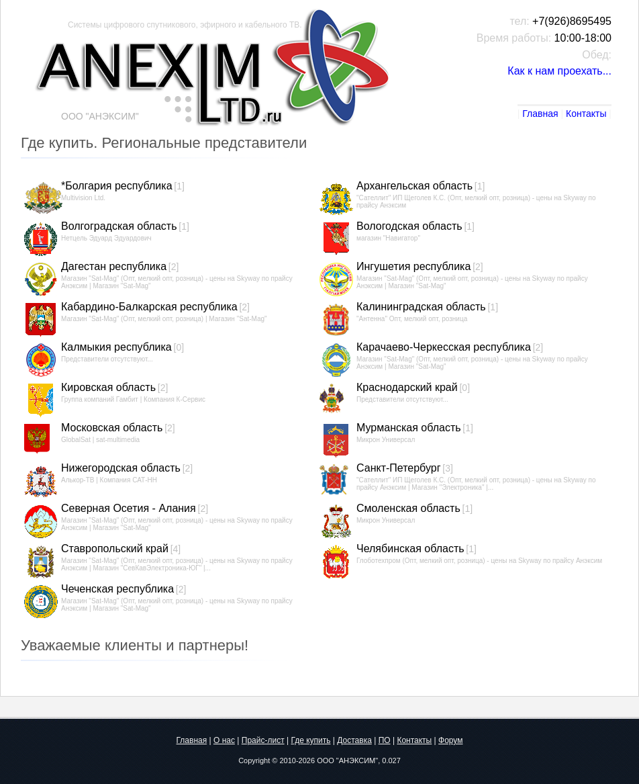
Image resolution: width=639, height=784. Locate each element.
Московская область (111, 427)
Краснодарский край (407, 387)
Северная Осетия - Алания (128, 508)
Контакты (586, 113)
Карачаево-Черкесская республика (443, 347)
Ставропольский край (114, 548)
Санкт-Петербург (398, 468)
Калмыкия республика (116, 347)
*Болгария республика (117, 185)
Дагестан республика (113, 266)
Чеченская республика (117, 589)
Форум (450, 740)
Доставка (354, 740)
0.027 (391, 760)
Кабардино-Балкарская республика (149, 306)
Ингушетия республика (413, 266)
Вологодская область (409, 226)
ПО (385, 740)
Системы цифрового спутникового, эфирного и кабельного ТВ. (185, 25)
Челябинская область (410, 548)
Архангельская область (414, 185)
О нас (224, 740)
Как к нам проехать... (559, 71)
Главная (540, 113)
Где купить (310, 740)
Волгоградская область (119, 226)
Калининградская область (421, 306)
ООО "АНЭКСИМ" (347, 760)
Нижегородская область (121, 468)
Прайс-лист (263, 740)
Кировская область (108, 387)
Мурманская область (408, 427)
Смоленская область (408, 508)
